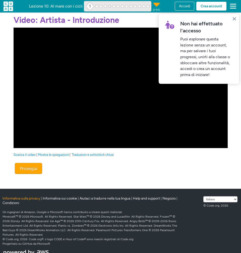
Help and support (146, 198)
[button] (232, 6)
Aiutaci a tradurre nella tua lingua (105, 198)
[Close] (234, 19)
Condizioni (11, 203)
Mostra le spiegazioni (53, 155)
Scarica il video (25, 155)
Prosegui (28, 168)
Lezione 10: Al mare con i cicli (56, 6)
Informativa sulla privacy (21, 198)
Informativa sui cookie (60, 198)
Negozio (169, 198)
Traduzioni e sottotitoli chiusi (93, 155)
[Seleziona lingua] (220, 199)
